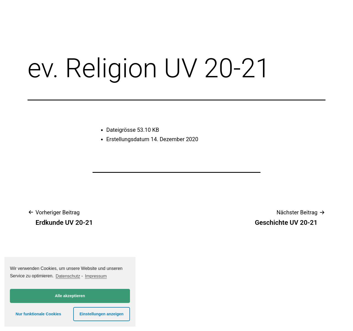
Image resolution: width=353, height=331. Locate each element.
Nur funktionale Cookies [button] (38, 314)
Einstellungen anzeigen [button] (102, 314)
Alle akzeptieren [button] (70, 296)
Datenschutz (68, 276)
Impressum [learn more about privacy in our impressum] (96, 276)
